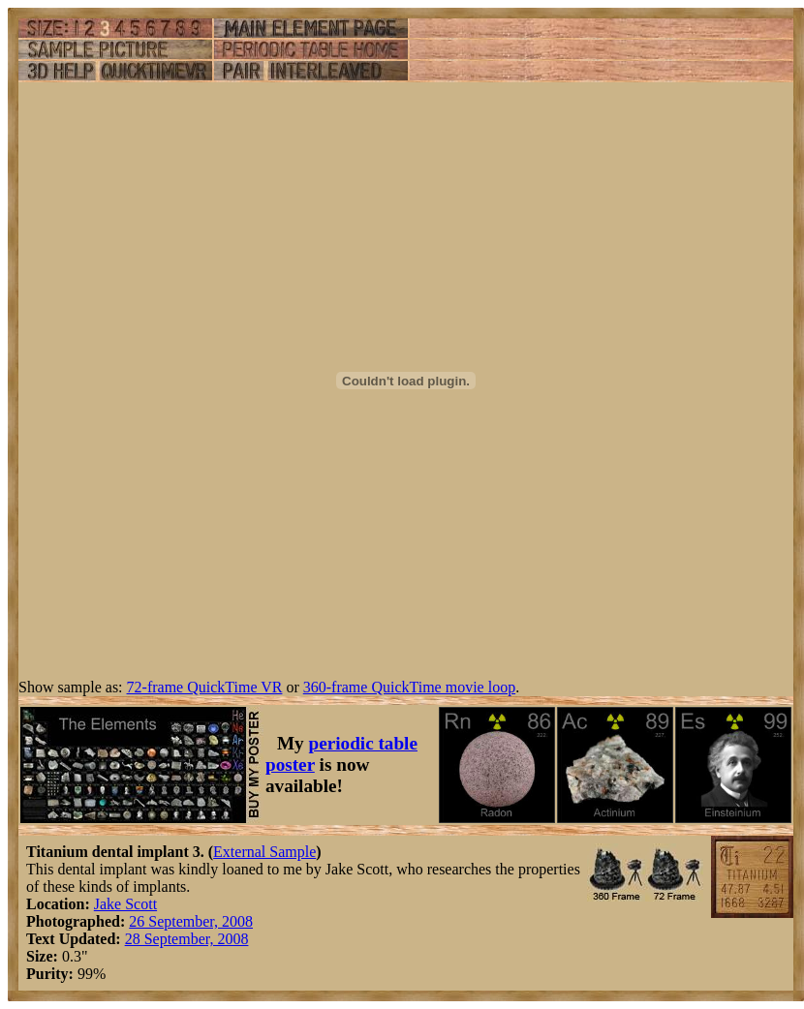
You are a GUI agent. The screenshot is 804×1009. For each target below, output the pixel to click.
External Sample (264, 851)
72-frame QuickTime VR (205, 687)
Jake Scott (125, 904)
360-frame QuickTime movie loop (409, 687)
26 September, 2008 (191, 921)
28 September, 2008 (187, 939)
